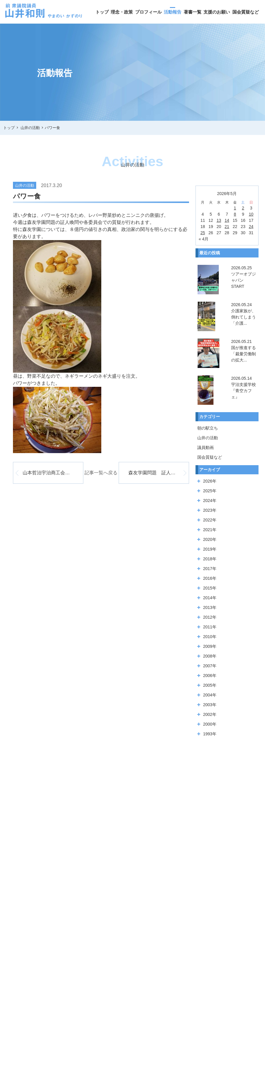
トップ (102, 11)
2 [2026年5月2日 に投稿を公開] (243, 208)
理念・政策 (122, 11)
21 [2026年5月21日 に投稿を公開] (227, 226)
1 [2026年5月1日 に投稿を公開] (235, 208)
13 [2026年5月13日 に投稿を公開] (218, 220)
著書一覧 (192, 11)
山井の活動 (207, 437)
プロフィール (148, 11)
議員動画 (205, 447)
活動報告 (172, 11)
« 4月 (203, 239)
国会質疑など (245, 11)
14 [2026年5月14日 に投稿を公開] (227, 220)
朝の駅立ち (207, 428)
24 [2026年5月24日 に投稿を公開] (251, 226)
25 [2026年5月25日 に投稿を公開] (203, 232)
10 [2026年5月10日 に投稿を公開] (251, 214)
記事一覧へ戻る (101, 472)
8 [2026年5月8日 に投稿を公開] (235, 214)
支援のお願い (216, 11)
